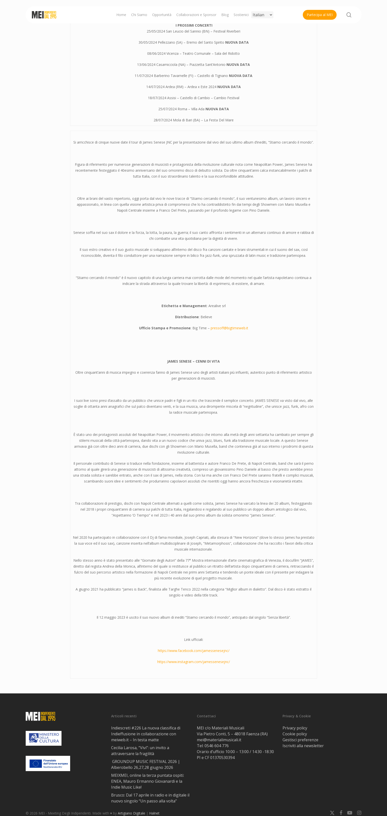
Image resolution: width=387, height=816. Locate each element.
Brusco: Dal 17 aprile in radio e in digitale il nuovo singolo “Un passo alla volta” (150, 798)
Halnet (154, 813)
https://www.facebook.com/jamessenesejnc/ (193, 650)
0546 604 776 (216, 745)
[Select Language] (262, 14)
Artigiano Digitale (131, 813)
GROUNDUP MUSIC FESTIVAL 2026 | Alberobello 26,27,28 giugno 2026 (145, 764)
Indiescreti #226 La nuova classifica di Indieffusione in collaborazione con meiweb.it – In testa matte (145, 733)
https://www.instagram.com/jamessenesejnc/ (193, 661)
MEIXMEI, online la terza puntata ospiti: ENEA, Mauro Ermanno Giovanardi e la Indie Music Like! (147, 781)
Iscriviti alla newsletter (303, 745)
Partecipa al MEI (320, 14)
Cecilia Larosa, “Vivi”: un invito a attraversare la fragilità (140, 750)
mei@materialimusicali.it (219, 739)
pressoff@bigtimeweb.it (229, 328)
